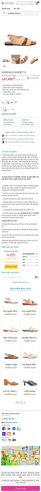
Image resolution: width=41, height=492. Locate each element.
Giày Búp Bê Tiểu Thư (30, 365)
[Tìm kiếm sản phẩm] (31, 3)
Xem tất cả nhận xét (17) (11, 262)
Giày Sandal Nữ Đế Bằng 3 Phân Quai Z (30, 311)
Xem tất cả (20, 402)
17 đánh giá (34, 75)
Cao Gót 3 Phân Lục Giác (11, 391)
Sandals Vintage (11, 365)
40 (13, 109)
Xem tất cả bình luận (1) (19, 282)
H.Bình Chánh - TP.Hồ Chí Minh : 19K (19, 132)
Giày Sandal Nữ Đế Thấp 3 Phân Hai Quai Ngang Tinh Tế (11, 311)
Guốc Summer (29, 391)
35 (4, 109)
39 (8, 109)
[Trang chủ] (4, 13)
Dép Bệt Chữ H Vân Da (30, 338)
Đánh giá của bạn (11, 266)
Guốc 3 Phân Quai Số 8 (11, 338)
